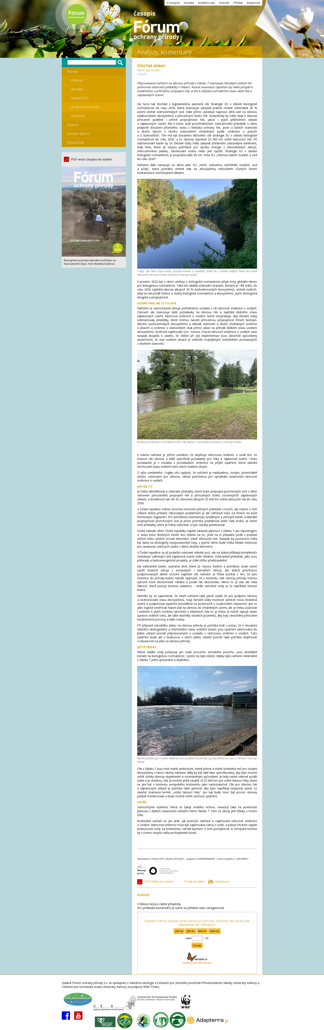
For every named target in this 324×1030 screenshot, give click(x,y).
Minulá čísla (75, 142)
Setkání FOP (80, 98)
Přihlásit (238, 3)
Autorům (224, 3)
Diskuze (73, 124)
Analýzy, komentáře (85, 107)
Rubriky (72, 71)
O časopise (173, 3)
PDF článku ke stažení (159, 881)
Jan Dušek (153, 70)
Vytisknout (222, 881)
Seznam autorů (78, 133)
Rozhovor (78, 116)
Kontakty (189, 3)
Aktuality (77, 89)
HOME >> (119, 54)
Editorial (77, 80)
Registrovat (253, 3)
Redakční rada (206, 3)
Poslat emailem (194, 881)
